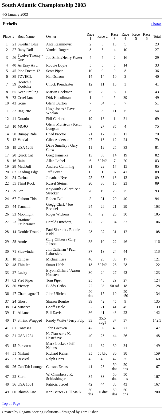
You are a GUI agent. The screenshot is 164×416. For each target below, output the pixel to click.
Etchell (9, 24)
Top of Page (11, 403)
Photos (156, 24)
